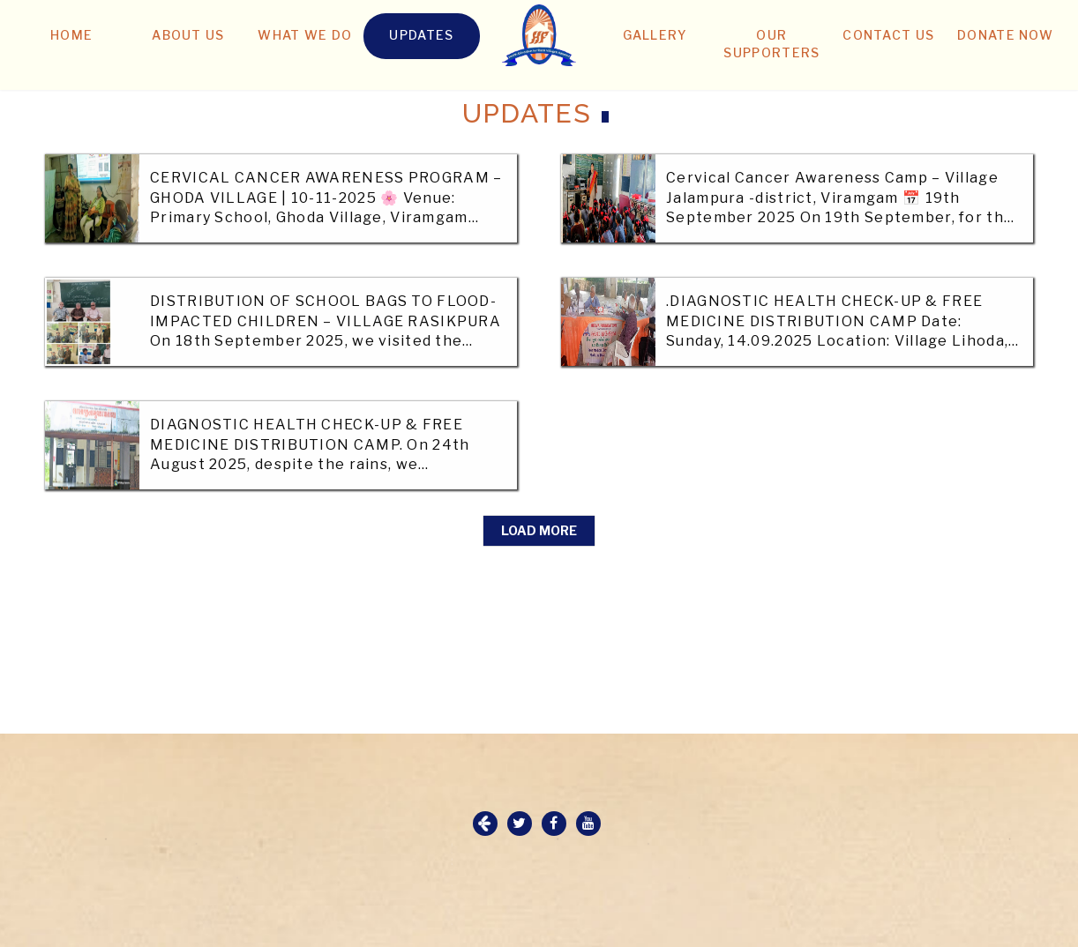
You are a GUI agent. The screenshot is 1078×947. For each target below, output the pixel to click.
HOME (71, 34)
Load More (539, 530)
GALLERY (655, 34)
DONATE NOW (1005, 34)
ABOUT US (188, 34)
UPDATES (421, 34)
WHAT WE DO (305, 34)
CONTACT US (888, 34)
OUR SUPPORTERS (771, 43)
